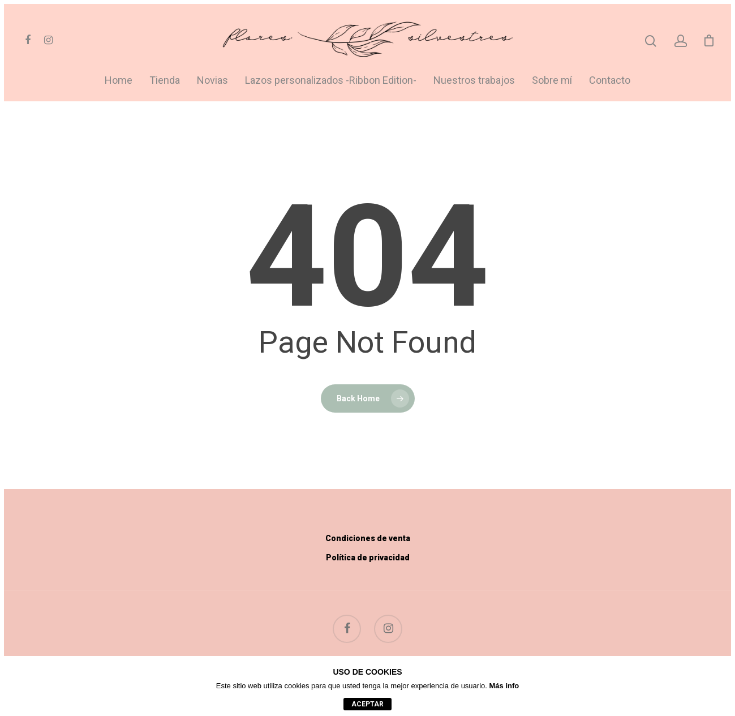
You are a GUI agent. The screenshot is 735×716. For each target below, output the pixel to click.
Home (118, 80)
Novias (212, 80)
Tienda (164, 80)
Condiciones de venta (367, 538)
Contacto (609, 80)
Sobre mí (552, 80)
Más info (504, 685)
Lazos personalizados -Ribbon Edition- (330, 80)
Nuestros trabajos (474, 80)
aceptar (367, 704)
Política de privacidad (368, 557)
